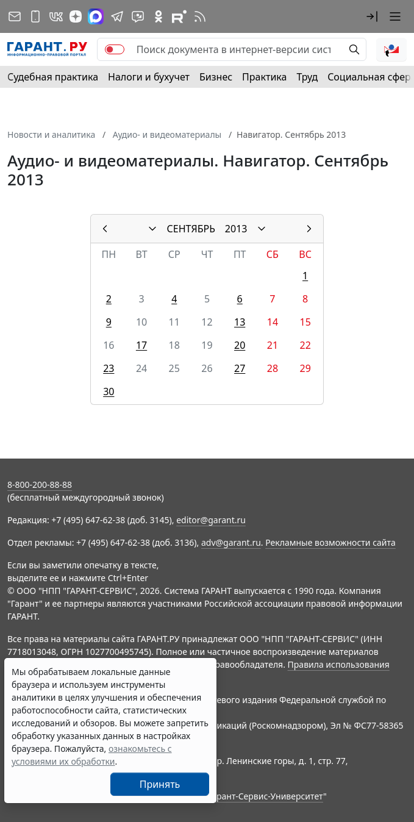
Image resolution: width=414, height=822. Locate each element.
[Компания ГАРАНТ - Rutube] (179, 16)
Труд (307, 77)
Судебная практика (52, 77)
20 (239, 345)
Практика (264, 77)
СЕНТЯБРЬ (191, 228)
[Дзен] (76, 16)
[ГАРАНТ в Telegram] (117, 16)
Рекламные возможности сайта (330, 542)
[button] (372, 16)
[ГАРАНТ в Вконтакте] (56, 16)
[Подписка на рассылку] (14, 16)
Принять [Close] (160, 784)
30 (108, 391)
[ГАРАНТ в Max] (96, 16)
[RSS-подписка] (200, 16)
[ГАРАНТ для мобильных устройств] (35, 16)
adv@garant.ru (231, 542)
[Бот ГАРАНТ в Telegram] (137, 16)
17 (141, 345)
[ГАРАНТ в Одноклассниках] (158, 16)
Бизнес (215, 77)
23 (108, 368)
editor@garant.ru (211, 520)
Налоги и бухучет (149, 77)
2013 (236, 228)
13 (239, 322)
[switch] (114, 49)
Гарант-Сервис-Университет (265, 796)
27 (239, 368)
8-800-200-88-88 (39, 484)
